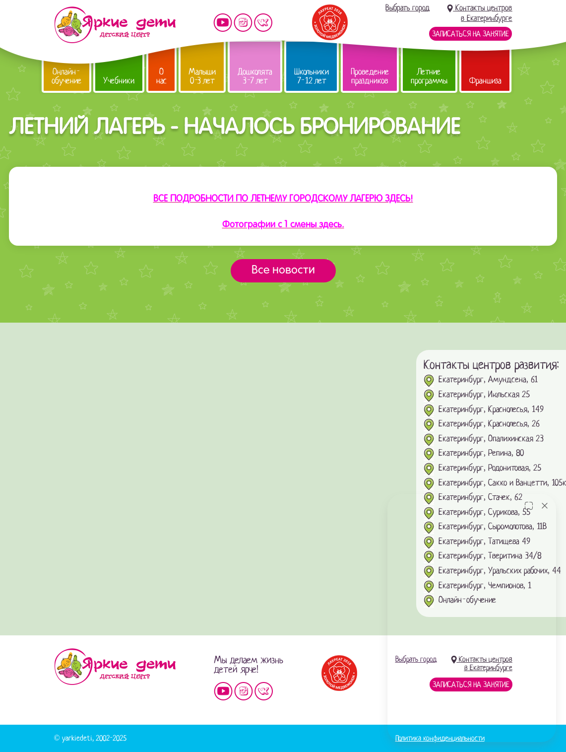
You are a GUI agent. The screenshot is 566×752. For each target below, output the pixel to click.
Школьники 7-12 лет (311, 76)
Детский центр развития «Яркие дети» (115, 24)
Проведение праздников (370, 76)
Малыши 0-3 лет (202, 76)
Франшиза (485, 80)
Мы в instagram (243, 22)
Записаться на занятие (470, 34)
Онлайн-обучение (66, 76)
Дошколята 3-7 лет (255, 76)
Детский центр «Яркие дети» (115, 666)
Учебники (118, 80)
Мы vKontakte (263, 22)
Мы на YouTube (222, 22)
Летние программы (429, 76)
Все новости (283, 270)
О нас (161, 76)
